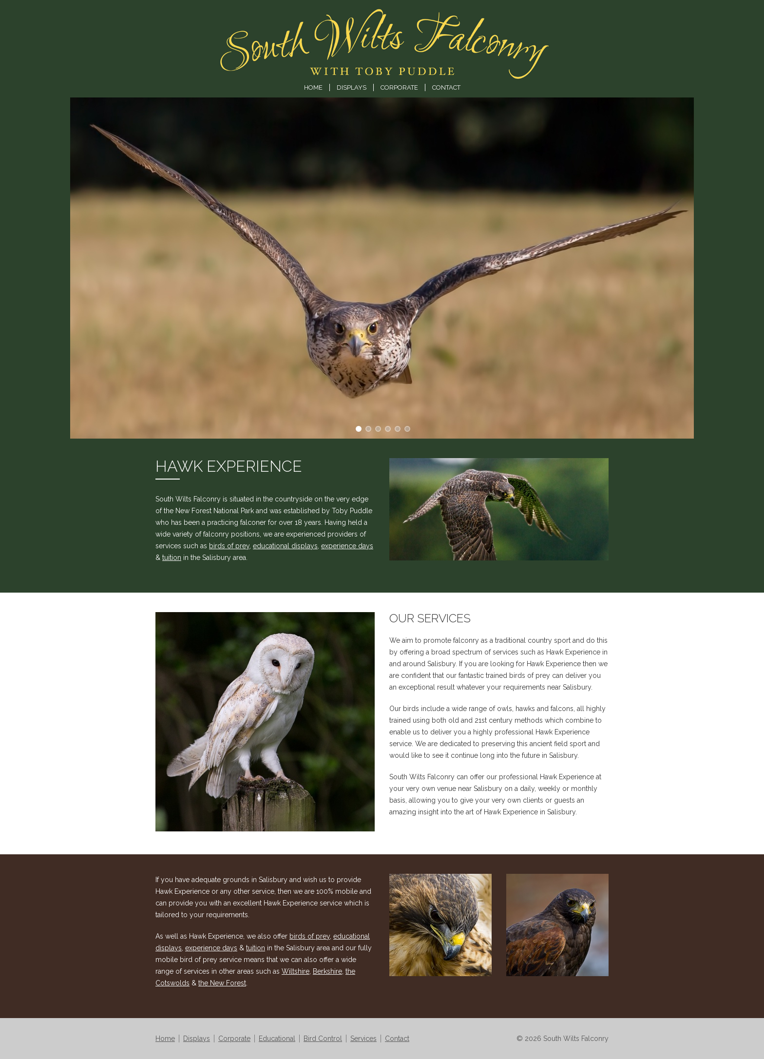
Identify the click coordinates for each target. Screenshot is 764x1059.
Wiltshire (295, 971)
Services (363, 1038)
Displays (351, 87)
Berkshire (327, 971)
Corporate (399, 87)
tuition (171, 557)
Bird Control (323, 1038)
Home (313, 87)
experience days (347, 546)
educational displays (285, 546)
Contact (446, 87)
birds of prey (229, 546)
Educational (277, 1038)
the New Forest (222, 983)
